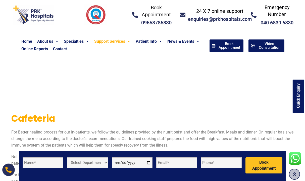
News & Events (183, 41)
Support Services (112, 41)
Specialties (76, 41)
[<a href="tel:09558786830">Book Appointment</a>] (135, 15)
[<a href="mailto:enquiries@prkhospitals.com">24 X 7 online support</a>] (182, 15)
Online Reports (34, 49)
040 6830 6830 (277, 23)
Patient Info (149, 41)
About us (48, 41)
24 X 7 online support (219, 11)
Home (26, 41)
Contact (60, 49)
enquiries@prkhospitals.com (220, 19)
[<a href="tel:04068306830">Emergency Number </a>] (254, 15)
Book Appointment (264, 165)
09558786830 (156, 23)
